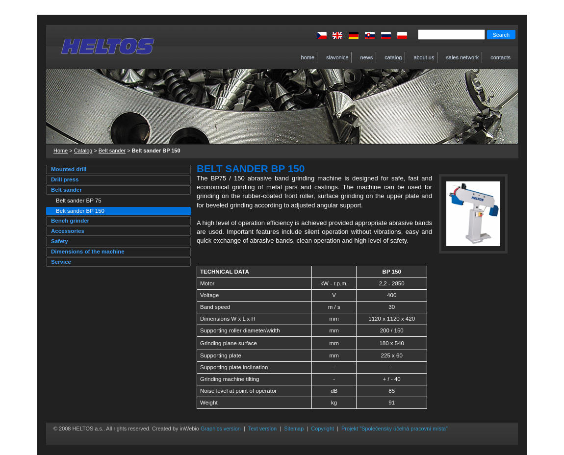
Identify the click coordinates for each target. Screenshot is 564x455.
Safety (59, 241)
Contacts (495, 58)
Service (61, 262)
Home (304, 58)
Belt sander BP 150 (80, 211)
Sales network (456, 58)
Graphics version (221, 428)
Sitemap (294, 428)
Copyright (322, 428)
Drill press (64, 179)
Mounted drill (68, 169)
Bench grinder (70, 221)
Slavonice (331, 58)
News (361, 58)
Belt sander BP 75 (79, 200)
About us (418, 58)
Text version (262, 428)
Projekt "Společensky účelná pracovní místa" (394, 428)
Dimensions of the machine (88, 251)
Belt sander (112, 150)
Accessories (67, 231)
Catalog (387, 58)
